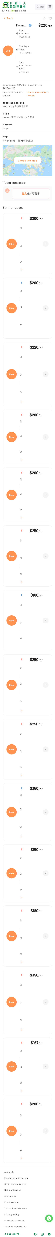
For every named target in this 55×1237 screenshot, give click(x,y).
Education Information (16, 1178)
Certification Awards (15, 1184)
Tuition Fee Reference (15, 1208)
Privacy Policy (11, 1214)
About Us (9, 1172)
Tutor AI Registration (15, 1226)
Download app (11, 1202)
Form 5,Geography (21, 25)
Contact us (10, 1196)
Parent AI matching (14, 1220)
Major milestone (12, 1190)
